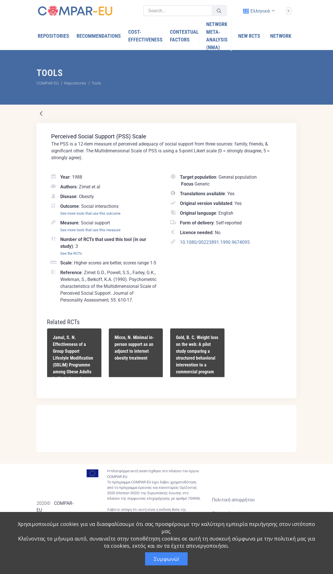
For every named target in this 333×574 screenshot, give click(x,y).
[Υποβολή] (219, 11)
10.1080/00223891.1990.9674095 (215, 242)
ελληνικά (256, 11)
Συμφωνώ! (166, 558)
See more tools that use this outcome (90, 213)
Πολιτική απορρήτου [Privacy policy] (233, 500)
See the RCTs (71, 253)
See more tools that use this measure (90, 230)
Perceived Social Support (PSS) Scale (98, 136)
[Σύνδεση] (287, 10)
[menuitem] (54, 36)
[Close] (288, 409)
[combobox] (258, 11)
